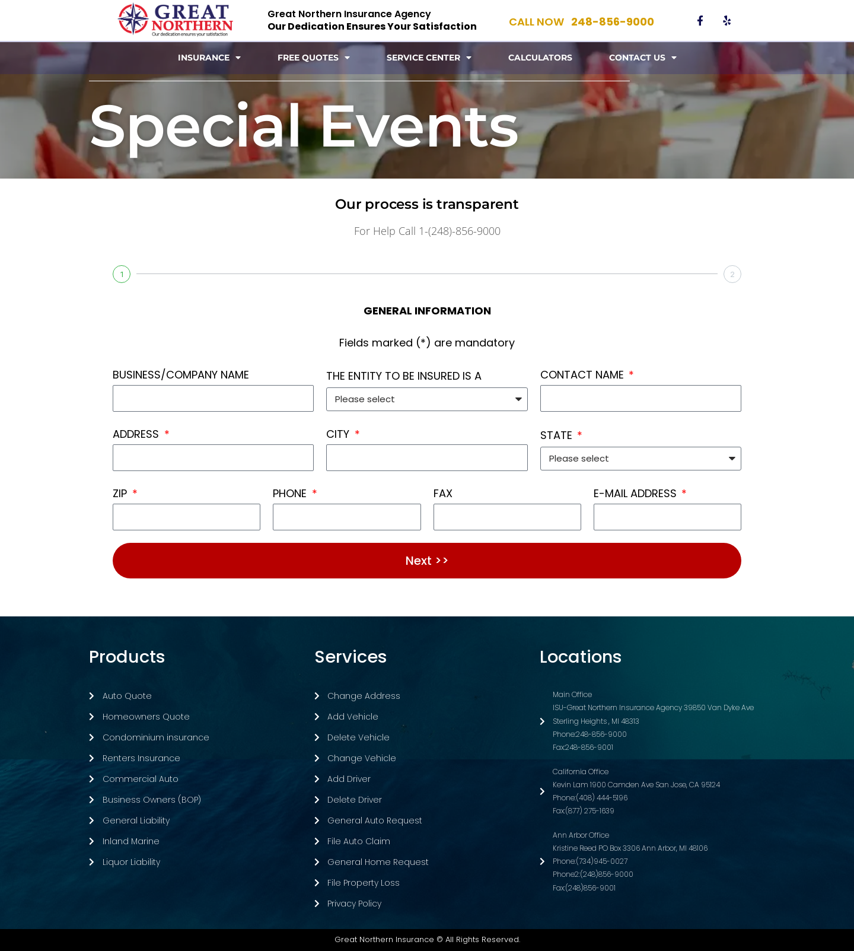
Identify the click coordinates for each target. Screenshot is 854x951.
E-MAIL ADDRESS (637, 493)
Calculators (540, 57)
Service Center (429, 57)
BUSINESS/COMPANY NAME (181, 374)
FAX (443, 493)
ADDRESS (137, 434)
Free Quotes (314, 57)
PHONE (291, 493)
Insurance (209, 57)
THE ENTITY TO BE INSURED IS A (404, 375)
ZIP (121, 493)
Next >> (427, 560)
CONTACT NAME (583, 374)
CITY (339, 434)
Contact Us (643, 57)
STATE (557, 435)
